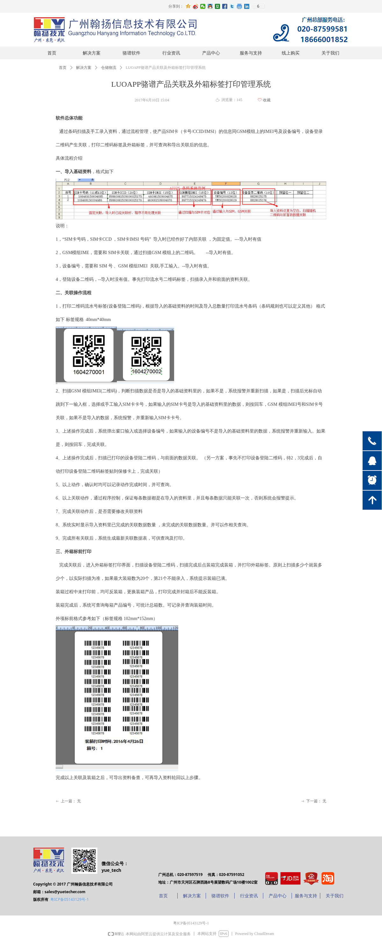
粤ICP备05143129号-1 (69, 899)
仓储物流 (108, 67)
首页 (63, 67)
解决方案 (83, 67)
